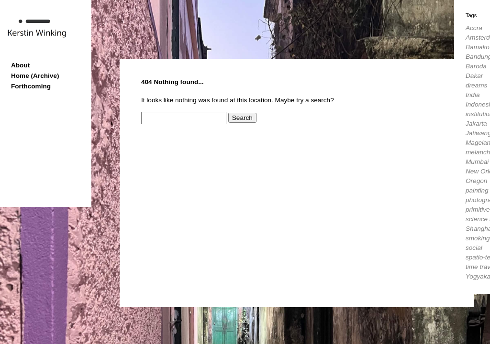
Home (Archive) (35, 75)
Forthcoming (31, 86)
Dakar (474, 75)
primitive (478, 209)
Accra (474, 28)
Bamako (478, 47)
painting (477, 190)
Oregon (476, 180)
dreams (476, 85)
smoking (478, 238)
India (472, 94)
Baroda (476, 66)
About (20, 65)
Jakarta (476, 123)
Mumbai (477, 161)
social (474, 247)
